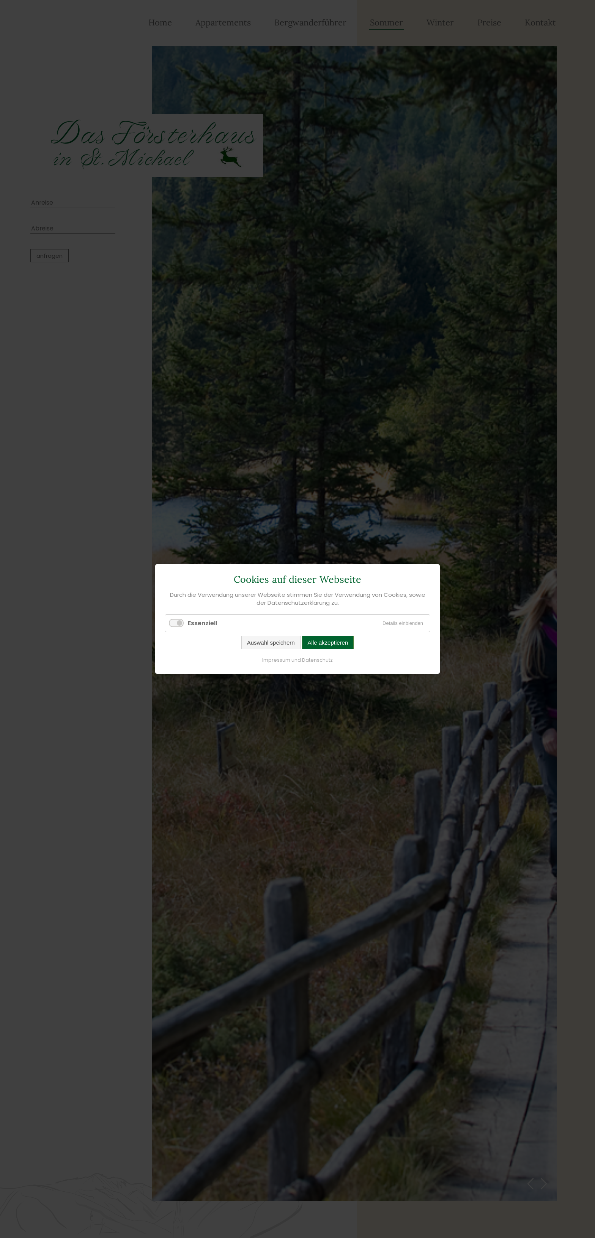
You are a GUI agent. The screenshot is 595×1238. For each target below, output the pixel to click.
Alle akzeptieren (328, 642)
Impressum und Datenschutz (297, 660)
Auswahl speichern (271, 642)
